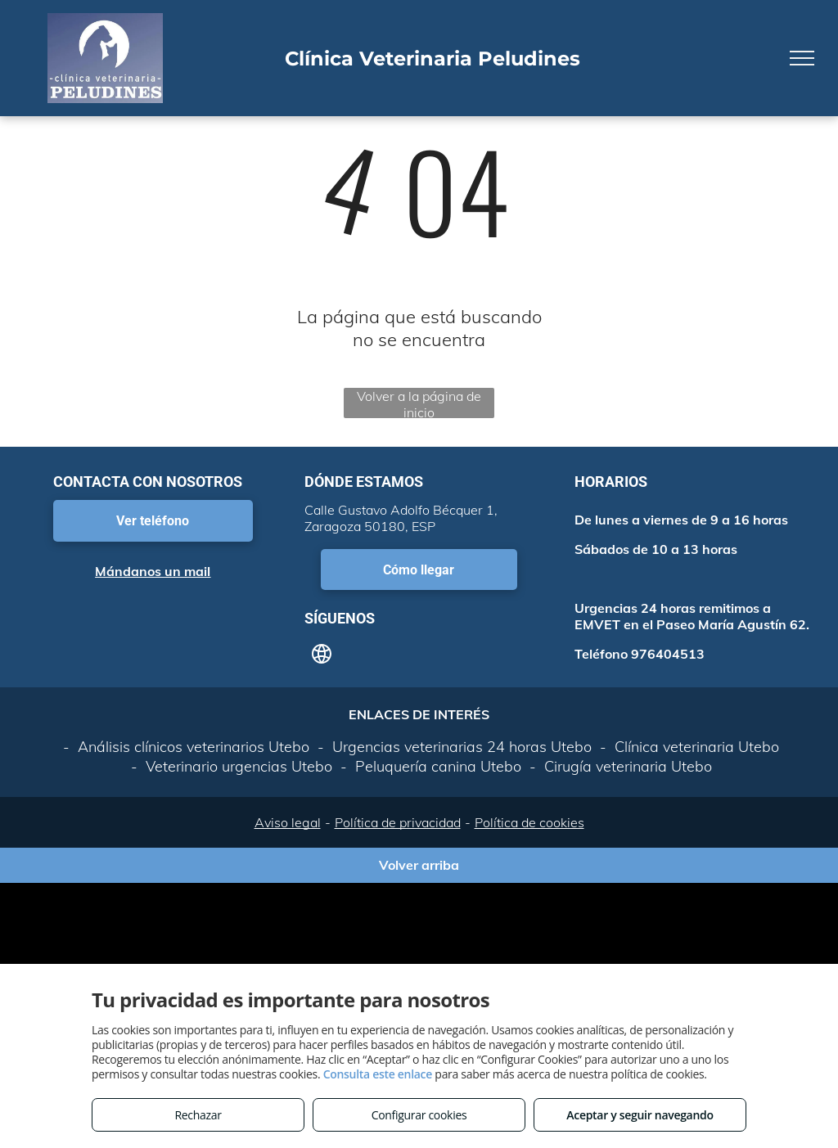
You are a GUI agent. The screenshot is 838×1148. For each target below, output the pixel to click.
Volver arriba (419, 865)
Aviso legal (288, 822)
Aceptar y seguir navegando (639, 1115)
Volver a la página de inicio (419, 403)
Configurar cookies (419, 1115)
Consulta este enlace (377, 1074)
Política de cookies (529, 822)
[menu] (802, 58)
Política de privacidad (398, 822)
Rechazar (197, 1115)
